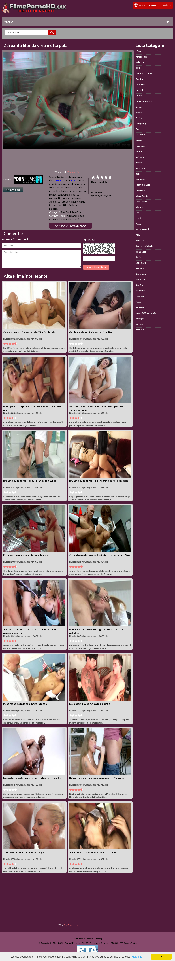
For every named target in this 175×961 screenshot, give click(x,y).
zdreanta (58, 180)
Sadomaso (141, 262)
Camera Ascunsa (144, 73)
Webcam (140, 329)
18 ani (138, 51)
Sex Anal (66, 212)
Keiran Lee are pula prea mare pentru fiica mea (96, 778)
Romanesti (141, 251)
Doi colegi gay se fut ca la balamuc (89, 703)
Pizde (138, 223)
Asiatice (140, 62)
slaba (71, 219)
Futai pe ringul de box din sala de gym (25, 555)
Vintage (140, 318)
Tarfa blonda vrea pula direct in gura (24, 852)
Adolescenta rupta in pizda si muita (90, 332)
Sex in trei (140, 279)
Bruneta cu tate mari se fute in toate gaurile (29, 480)
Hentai (139, 151)
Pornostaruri (142, 229)
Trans (138, 301)
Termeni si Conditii (99, 943)
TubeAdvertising (75, 172)
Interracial (141, 168)
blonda (74, 180)
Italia (138, 173)
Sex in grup (141, 274)
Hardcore (140, 146)
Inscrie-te (166, 5)
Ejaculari (140, 106)
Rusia (138, 257)
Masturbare (141, 201)
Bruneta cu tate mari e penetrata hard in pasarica (99, 480)
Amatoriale (141, 56)
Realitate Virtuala (144, 246)
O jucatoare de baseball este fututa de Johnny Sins (99, 555)
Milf (138, 212)
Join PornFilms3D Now (71, 225)
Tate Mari (140, 296)
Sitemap (98, 938)
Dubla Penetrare (144, 101)
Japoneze (140, 179)
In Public (140, 157)
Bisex (138, 67)
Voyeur (139, 324)
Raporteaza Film (99, 182)
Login (142, 5)
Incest (139, 162)
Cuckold (140, 90)
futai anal (72, 215)
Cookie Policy (130, 943)
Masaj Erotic (142, 196)
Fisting (139, 118)
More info (137, 956)
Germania (140, 134)
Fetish (139, 112)
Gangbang (141, 123)
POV (138, 235)
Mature (139, 207)
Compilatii (141, 84)
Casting (139, 79)
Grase (139, 140)
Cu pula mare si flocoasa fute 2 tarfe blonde (29, 332)
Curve (139, 95)
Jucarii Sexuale (143, 184)
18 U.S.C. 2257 (116, 943)
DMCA (85, 943)
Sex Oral (76, 212)
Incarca (152, 5)
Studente (140, 290)
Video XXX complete (146, 312)
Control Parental (72, 943)
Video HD (140, 307)
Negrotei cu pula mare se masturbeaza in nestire (32, 778)
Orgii (138, 218)
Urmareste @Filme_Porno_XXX (101, 194)
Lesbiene (140, 190)
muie (77, 219)
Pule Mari (140, 240)
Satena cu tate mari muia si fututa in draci (94, 852)
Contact (89, 938)
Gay (137, 129)
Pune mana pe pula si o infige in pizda (25, 703)
